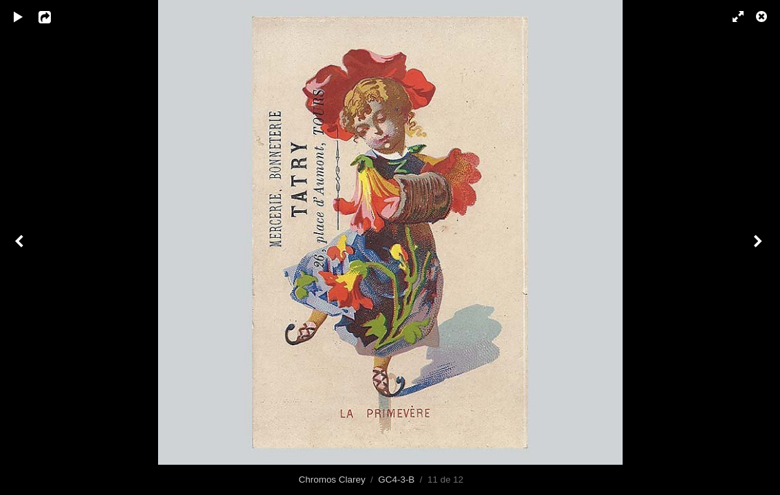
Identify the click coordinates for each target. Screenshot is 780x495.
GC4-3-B (396, 479)
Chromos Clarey (332, 479)
